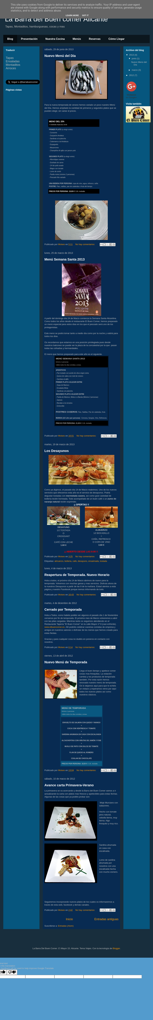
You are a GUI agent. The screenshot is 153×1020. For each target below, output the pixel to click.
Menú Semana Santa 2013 (64, 259)
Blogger (116, 948)
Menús (77, 38)
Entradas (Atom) (66, 926)
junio (134, 58)
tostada (103, 561)
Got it (85, 15)
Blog (10, 38)
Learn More (72, 15)
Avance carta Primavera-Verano (69, 785)
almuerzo (58, 561)
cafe (75, 561)
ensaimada (93, 561)
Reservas (95, 38)
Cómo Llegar (116, 38)
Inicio (69, 919)
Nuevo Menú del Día (60, 56)
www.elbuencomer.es (54, 627)
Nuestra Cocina (55, 38)
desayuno (82, 561)
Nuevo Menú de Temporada (65, 662)
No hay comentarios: (85, 244)
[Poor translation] (12, 972)
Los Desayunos (56, 451)
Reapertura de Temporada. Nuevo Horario (76, 575)
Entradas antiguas (106, 919)
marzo (135, 70)
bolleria (67, 561)
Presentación (29, 38)
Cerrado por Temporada (63, 609)
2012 (132, 75)
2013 (132, 55)
